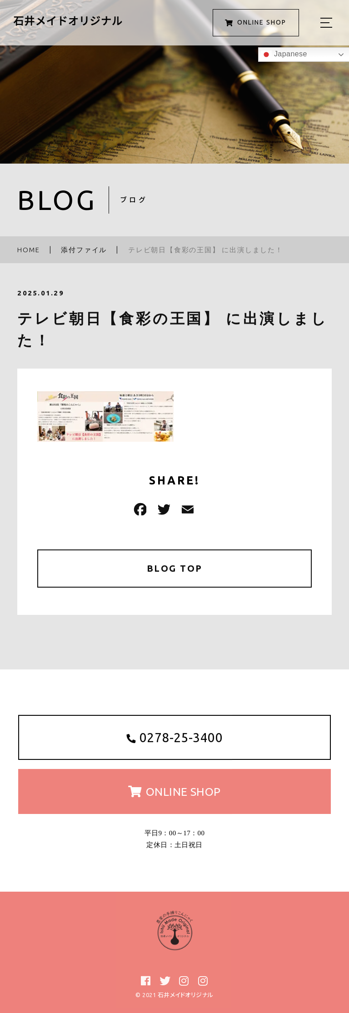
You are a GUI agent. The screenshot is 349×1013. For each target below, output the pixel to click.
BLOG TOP (175, 568)
